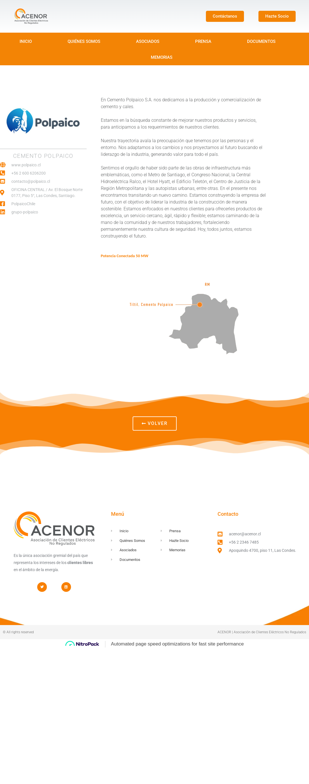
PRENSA (203, 41)
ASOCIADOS (147, 41)
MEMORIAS (161, 57)
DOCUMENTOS (261, 41)
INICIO (26, 41)
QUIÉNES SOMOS (84, 41)
